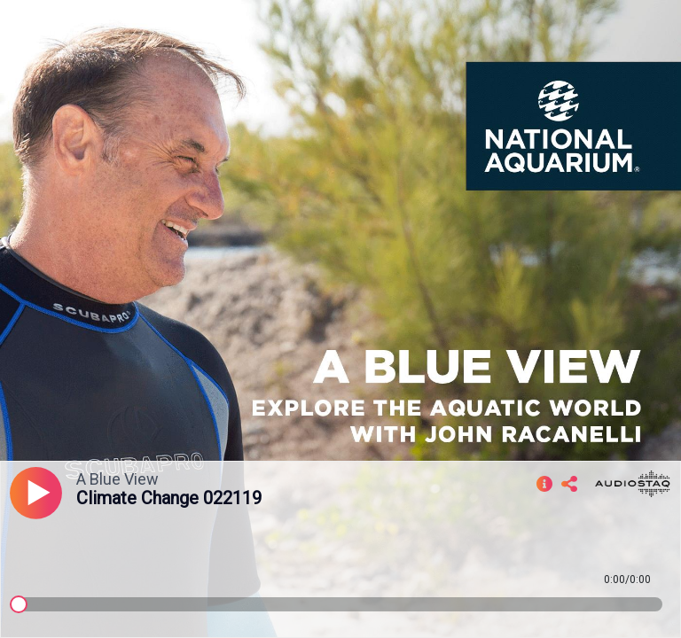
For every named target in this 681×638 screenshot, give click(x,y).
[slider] (18, 604)
